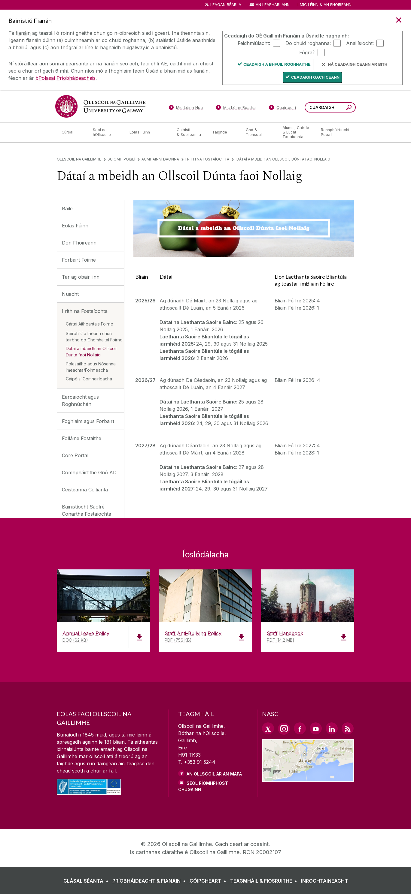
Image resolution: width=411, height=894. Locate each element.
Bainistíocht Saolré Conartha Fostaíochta (86, 510)
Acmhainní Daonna (160, 159)
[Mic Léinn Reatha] (236, 108)
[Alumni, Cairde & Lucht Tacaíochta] (297, 132)
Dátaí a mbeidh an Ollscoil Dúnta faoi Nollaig (91, 351)
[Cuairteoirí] (282, 108)
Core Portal (75, 455)
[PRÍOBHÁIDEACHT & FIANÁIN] (150, 880)
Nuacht (70, 294)
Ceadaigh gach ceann (315, 77)
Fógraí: (307, 52)
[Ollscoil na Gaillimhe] (100, 106)
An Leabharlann (273, 4)
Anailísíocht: (360, 43)
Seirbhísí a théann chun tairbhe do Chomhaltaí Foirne (94, 336)
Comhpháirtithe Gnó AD (89, 473)
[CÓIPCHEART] (209, 880)
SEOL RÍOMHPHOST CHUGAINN (203, 786)
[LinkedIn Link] (332, 728)
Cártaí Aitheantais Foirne (89, 323)
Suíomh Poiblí (121, 159)
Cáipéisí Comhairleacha (89, 378)
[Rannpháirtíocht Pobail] (335, 132)
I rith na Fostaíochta (207, 159)
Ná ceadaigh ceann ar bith (357, 64)
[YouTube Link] (316, 728)
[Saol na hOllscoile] (106, 132)
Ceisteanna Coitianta (85, 490)
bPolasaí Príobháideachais (65, 78)
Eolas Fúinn (75, 226)
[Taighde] (224, 132)
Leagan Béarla (225, 4)
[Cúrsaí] (72, 132)
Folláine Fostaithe (81, 438)
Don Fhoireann (79, 243)
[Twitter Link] (268, 728)
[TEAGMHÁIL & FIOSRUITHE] (265, 880)
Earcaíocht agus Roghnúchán (80, 400)
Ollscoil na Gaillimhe (79, 159)
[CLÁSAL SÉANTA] (87, 880)
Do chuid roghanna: (308, 43)
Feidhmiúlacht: (254, 43)
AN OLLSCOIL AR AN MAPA (214, 773)
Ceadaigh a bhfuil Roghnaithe (276, 64)
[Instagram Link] (284, 729)
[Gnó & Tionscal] (259, 132)
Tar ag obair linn (80, 277)
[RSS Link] (348, 728)
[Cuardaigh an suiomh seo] (349, 108)
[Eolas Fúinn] (148, 132)
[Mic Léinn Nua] (186, 108)
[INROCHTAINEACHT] (324, 880)
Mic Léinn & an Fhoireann (326, 4)
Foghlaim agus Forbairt (88, 421)
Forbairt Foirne (79, 260)
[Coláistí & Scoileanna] (189, 132)
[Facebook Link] (300, 728)
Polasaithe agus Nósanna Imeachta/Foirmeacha (91, 367)
